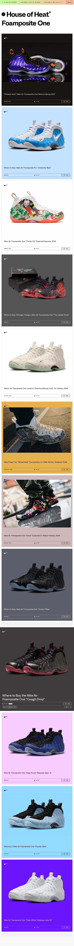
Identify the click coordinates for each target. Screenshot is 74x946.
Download (69, 2)
